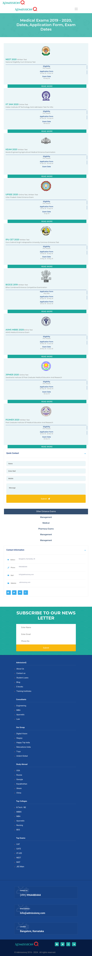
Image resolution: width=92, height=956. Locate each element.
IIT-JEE (19, 853)
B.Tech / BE (21, 807)
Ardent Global (22, 756)
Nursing (19, 825)
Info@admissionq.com (32, 913)
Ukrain (19, 788)
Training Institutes (23, 691)
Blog (18, 682)
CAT (18, 844)
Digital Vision (21, 733)
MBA (18, 710)
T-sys (18, 751)
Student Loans (22, 678)
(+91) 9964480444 (30, 895)
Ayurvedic (20, 714)
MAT (18, 862)
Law (18, 719)
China (18, 793)
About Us (20, 669)
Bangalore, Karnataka (32, 931)
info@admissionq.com (26, 574)
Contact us (20, 673)
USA (18, 770)
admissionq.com (24, 582)
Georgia (19, 779)
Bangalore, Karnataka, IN (27, 559)
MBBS (19, 812)
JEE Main (20, 866)
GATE (18, 849)
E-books (19, 687)
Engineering (21, 706)
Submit (46, 499)
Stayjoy (19, 738)
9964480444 (23, 567)
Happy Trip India (23, 742)
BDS (18, 830)
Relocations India (23, 747)
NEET (18, 858)
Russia (19, 775)
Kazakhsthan (21, 784)
